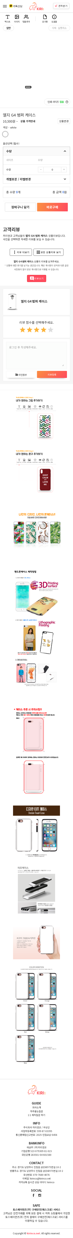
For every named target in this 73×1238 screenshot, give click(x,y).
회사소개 (36, 1107)
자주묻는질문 (36, 1111)
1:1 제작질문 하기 (36, 1115)
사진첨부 (21, 374)
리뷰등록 (52, 374)
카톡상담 (15, 6)
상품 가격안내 (27, 121)
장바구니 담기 (20, 207)
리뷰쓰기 (37, 278)
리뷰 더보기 (20, 252)
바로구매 (52, 207)
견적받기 (61, 5)
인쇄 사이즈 (57, 101)
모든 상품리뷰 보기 (48, 252)
